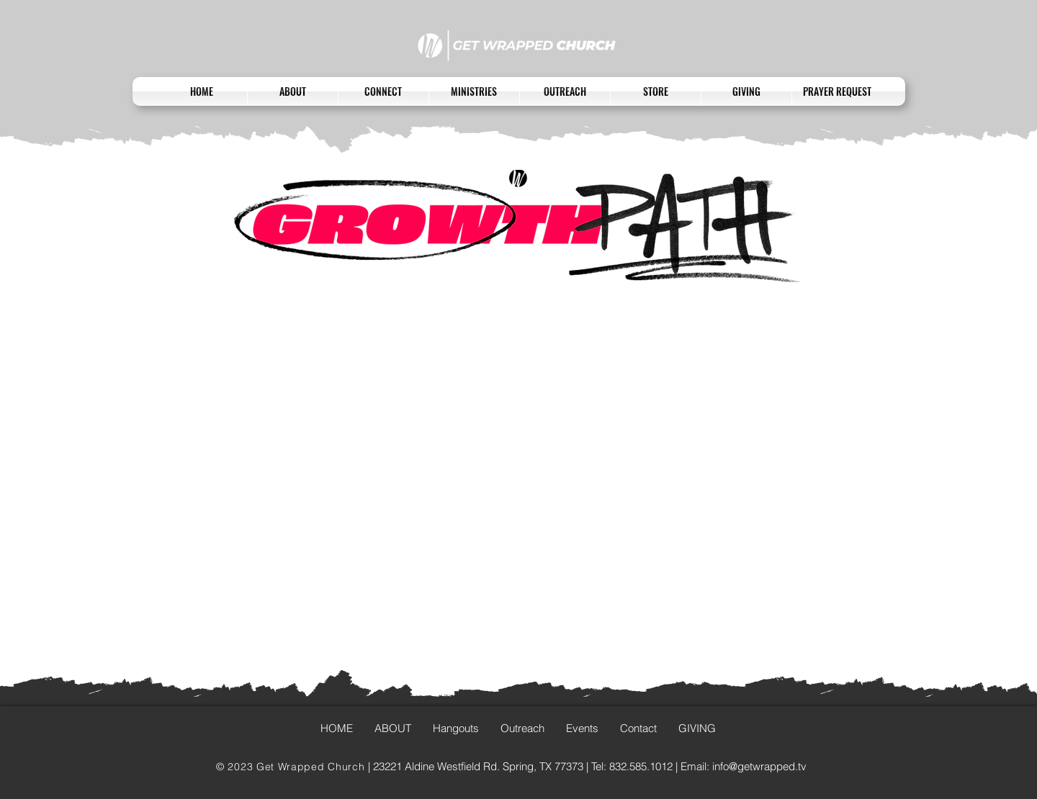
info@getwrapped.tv (759, 766)
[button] (383, 91)
